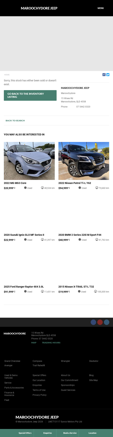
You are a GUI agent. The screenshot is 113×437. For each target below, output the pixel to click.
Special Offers (39, 375)
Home (7, 75)
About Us (65, 375)
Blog (91, 375)
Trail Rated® (39, 365)
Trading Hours (51, 342)
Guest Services (68, 390)
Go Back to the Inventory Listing (26, 95)
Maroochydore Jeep (39, 8)
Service (7, 383)
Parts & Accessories (14, 387)
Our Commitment (69, 380)
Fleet (6, 400)
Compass (37, 361)
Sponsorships (68, 385)
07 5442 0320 (83, 106)
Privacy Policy (40, 395)
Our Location (39, 380)
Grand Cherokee (12, 361)
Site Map (93, 380)
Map (33, 342)
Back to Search (15, 120)
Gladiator (93, 361)
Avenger (8, 365)
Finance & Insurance (9, 393)
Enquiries (37, 385)
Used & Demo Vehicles (11, 376)
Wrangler (65, 361)
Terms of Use (39, 390)
